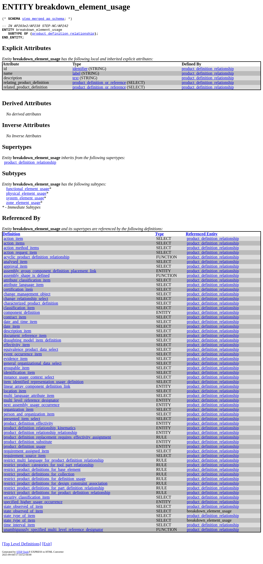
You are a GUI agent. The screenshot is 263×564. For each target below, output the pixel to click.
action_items (14, 247)
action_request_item (20, 256)
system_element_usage (25, 202)
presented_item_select (22, 422)
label (76, 77)
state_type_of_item (19, 519)
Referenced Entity (202, 238)
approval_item (15, 270)
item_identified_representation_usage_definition (43, 385)
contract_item (15, 321)
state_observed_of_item (23, 510)
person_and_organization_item (29, 418)
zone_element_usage (23, 206)
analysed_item (15, 265)
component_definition (22, 316)
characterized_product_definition (31, 307)
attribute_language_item (24, 288)
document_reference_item (25, 339)
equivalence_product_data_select (31, 353)
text (75, 82)
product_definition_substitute (28, 445)
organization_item (18, 413)
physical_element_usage (26, 197)
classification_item (19, 311)
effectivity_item (17, 348)
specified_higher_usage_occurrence (33, 505)
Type (159, 238)
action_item (13, 242)
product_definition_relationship (63, 36)
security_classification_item (27, 501)
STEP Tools (22, 555)
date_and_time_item (20, 325)
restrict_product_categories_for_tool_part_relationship (48, 468)
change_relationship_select (26, 302)
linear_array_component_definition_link (37, 390)
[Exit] (47, 548)
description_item (17, 335)
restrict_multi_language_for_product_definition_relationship (54, 464)
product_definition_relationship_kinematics (40, 432)
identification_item (19, 376)
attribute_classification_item (27, 284)
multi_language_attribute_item (29, 399)
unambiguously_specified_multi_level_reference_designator (53, 533)
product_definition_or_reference (99, 86)
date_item (12, 330)
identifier (80, 72)
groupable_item (16, 371)
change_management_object (27, 298)
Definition (11, 238)
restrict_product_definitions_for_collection (39, 478)
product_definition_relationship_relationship (40, 436)
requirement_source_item (25, 459)
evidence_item (15, 362)
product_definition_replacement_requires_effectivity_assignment (57, 441)
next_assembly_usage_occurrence (32, 408)
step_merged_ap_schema (43, 19)
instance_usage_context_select (29, 381)
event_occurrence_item (23, 358)
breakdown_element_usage (39, 32)
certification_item (18, 293)
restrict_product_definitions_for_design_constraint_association (55, 487)
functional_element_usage (27, 192)
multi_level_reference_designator (31, 404)
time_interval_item (19, 529)
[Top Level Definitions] (21, 548)
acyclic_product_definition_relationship (36, 261)
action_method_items (21, 251)
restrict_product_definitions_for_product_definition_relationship (57, 496)
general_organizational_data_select (32, 367)
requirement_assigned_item (26, 455)
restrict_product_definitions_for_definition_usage (45, 482)
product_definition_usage (25, 450)
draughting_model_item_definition (32, 344)
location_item (15, 395)
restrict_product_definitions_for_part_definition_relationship (54, 492)
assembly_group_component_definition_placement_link (50, 275)
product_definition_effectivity (28, 427)
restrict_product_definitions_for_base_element (42, 473)
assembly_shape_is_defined (27, 279)
